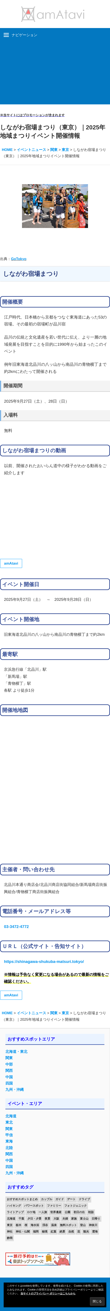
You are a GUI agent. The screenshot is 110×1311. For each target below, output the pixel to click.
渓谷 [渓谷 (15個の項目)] (45, 1225)
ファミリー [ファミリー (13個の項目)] (54, 1205)
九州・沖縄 (14, 1090)
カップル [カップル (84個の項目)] (46, 1199)
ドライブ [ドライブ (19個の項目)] (84, 1199)
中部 (9, 1064)
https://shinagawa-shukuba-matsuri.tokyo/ (44, 961)
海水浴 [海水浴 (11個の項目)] (35, 1225)
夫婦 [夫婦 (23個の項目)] (65, 1218)
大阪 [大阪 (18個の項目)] (56, 1218)
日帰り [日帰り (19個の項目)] (96, 1218)
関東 (9, 1058)
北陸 (9, 1148)
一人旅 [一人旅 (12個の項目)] (43, 1212)
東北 (9, 1122)
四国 (9, 1083)
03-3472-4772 (16, 926)
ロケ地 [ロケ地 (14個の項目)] (31, 1212)
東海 (9, 1141)
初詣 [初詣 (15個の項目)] (91, 1212)
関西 (9, 1071)
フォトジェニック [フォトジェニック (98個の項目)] (75, 1205)
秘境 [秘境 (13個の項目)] (44, 1231)
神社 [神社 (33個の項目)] (10, 1231)
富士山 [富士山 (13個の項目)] (84, 1218)
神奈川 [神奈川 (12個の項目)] (93, 1225)
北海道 (10, 1116)
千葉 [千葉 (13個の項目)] (21, 1218)
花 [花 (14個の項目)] (78, 1231)
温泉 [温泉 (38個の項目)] (54, 1225)
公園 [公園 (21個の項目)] (67, 1212)
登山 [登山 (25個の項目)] (83, 1225)
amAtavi (11, 563)
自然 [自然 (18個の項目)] (71, 1231)
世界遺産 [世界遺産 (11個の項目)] (55, 1212)
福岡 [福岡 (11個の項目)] (36, 1231)
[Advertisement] (55, 74)
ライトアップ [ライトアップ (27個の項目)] (15, 1212)
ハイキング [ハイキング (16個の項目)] (14, 1205)
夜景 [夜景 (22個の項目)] (47, 1218)
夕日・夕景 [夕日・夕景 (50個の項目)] (34, 1218)
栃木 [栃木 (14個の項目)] (18, 1225)
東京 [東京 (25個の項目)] (10, 1225)
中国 (9, 1077)
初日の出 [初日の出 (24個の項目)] (79, 1212)
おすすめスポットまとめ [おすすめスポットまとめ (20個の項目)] (22, 1199)
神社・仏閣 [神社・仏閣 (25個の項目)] (23, 1231)
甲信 (9, 1135)
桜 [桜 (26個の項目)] (26, 1225)
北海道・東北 (16, 1052)
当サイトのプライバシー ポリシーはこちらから (47, 1293)
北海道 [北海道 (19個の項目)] (11, 1218)
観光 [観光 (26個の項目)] (86, 1231)
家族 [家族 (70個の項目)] (74, 1218)
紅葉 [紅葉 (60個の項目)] (53, 1231)
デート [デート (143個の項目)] (71, 1199)
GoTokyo (18, 259)
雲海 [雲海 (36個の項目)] (95, 1231)
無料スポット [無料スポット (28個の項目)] (68, 1225)
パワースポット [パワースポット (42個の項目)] (34, 1205)
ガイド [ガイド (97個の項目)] (59, 1199)
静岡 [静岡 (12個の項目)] (10, 1238)
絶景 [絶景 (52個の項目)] (62, 1231)
